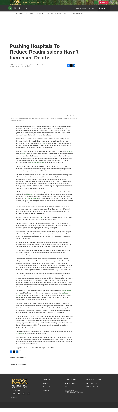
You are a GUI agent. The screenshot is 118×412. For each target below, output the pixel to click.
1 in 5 (44, 147)
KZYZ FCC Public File (70, 386)
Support (58, 17)
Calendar (40, 17)
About (66, 17)
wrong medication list (37, 166)
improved (69, 155)
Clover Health (20, 337)
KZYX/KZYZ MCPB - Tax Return (94, 383)
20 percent (29, 198)
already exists (66, 294)
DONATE (105, 4)
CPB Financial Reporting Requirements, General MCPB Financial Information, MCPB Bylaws (74, 395)
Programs (19, 17)
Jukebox (50, 17)
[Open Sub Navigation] (13, 17)
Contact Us (46, 394)
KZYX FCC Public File (70, 383)
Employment (46, 390)
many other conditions (31, 202)
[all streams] (104, 12)
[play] (10, 12)
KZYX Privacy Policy (91, 386)
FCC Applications (69, 390)
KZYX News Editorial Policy (93, 390)
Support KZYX (47, 383)
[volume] (15, 12)
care (23, 157)
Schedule (29, 17)
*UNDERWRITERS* (78, 17)
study (41, 221)
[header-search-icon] (96, 4)
